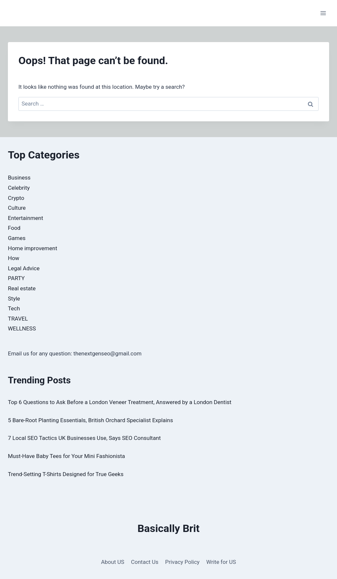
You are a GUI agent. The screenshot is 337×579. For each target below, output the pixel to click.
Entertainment (25, 218)
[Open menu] (323, 13)
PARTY (16, 278)
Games (17, 238)
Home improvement (32, 248)
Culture (17, 208)
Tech (14, 308)
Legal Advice (23, 268)
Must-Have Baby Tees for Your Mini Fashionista (66, 456)
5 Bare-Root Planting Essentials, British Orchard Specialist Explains (90, 420)
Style (14, 298)
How (13, 258)
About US (112, 562)
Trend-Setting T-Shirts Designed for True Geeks (65, 474)
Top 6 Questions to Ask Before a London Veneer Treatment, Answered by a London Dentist (119, 402)
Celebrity (19, 187)
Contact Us (144, 562)
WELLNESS (22, 328)
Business (19, 177)
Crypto (16, 198)
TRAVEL (18, 318)
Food (14, 228)
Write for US (221, 562)
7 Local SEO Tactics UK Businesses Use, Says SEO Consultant (84, 438)
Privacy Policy (182, 562)
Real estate (22, 288)
